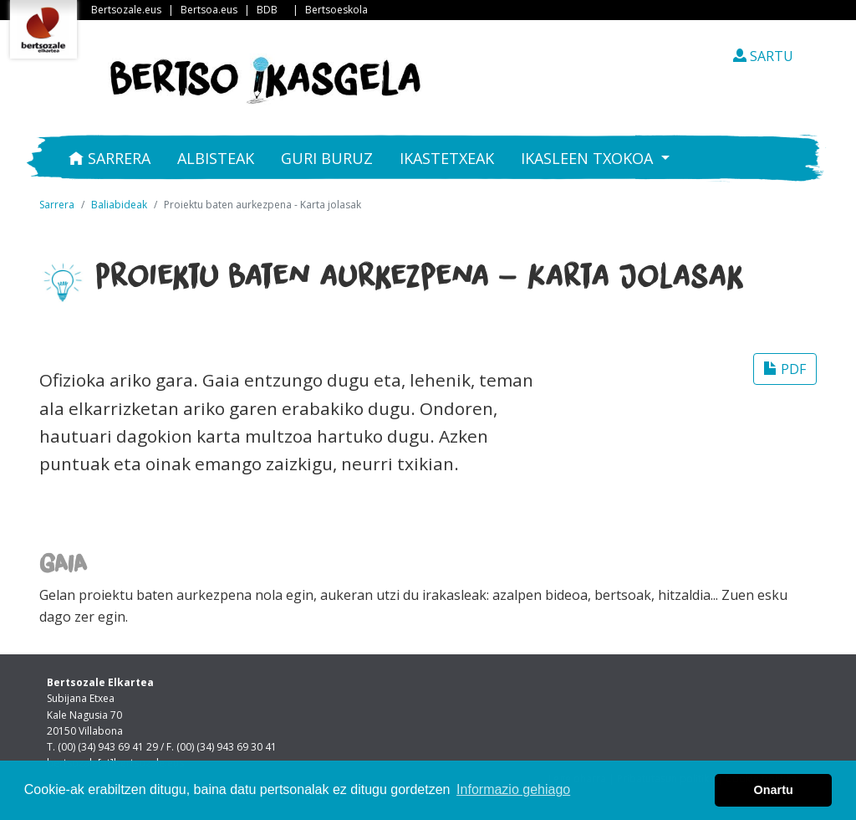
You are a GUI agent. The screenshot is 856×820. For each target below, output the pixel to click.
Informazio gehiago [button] (513, 789)
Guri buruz (327, 158)
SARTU (763, 56)
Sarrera (109, 158)
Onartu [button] (773, 790)
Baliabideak (119, 204)
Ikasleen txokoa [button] (589, 158)
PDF (785, 369)
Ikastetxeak (447, 158)
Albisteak (215, 158)
